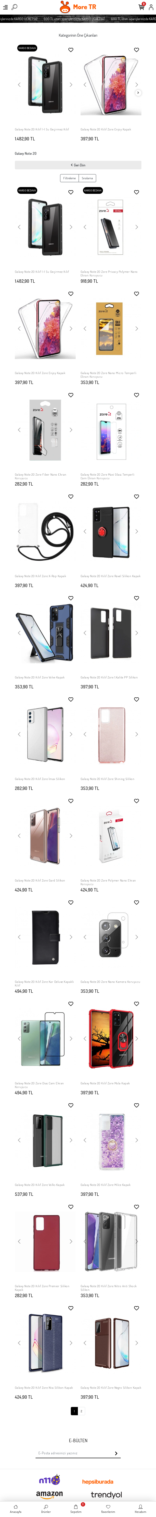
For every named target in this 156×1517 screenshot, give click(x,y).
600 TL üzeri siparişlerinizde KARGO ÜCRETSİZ (83, 19)
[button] (19, 85)
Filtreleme (69, 178)
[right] (138, 92)
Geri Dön (78, 165)
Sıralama (87, 178)
